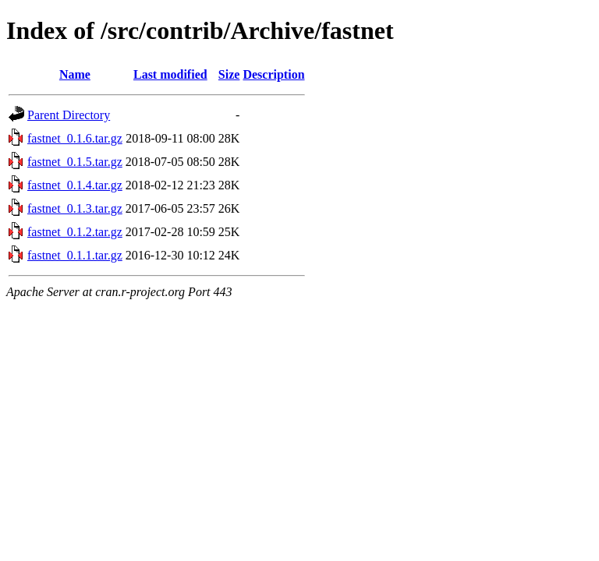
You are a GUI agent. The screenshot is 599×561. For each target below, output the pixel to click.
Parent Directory (68, 115)
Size (229, 74)
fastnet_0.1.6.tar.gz (74, 138)
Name (74, 74)
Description (273, 74)
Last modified (170, 74)
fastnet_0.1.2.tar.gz (74, 231)
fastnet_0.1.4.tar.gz (74, 185)
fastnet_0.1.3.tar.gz (74, 208)
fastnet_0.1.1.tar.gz (74, 255)
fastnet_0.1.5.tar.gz (74, 161)
